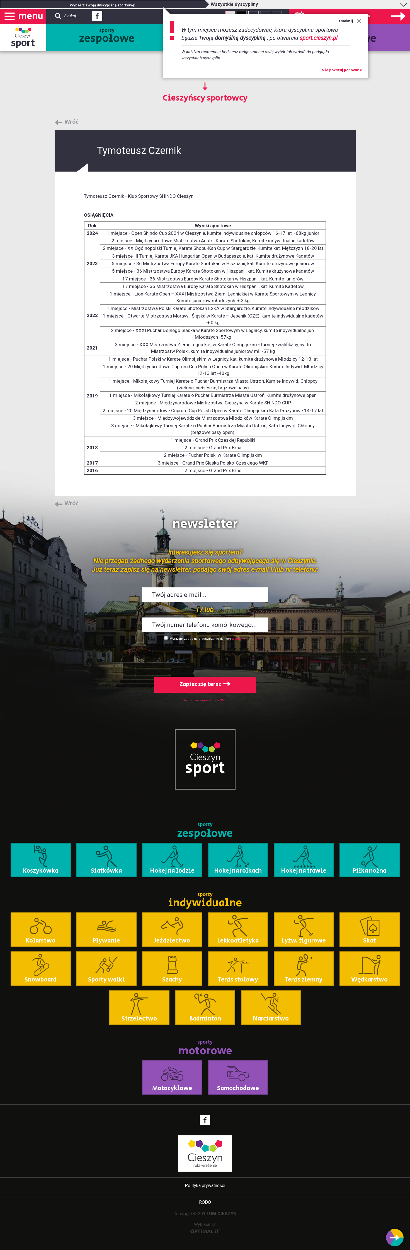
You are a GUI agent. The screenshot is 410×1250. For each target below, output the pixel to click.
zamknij (350, 21)
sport (23, 43)
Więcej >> (239, 639)
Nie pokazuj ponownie (342, 70)
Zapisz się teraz (205, 684)
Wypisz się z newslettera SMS (205, 700)
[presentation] (205, 657)
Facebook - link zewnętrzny (97, 17)
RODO (205, 1202)
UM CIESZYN (223, 1213)
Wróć (71, 122)
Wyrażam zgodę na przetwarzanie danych (200, 639)
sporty (107, 37)
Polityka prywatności (205, 1185)
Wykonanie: (205, 1227)
